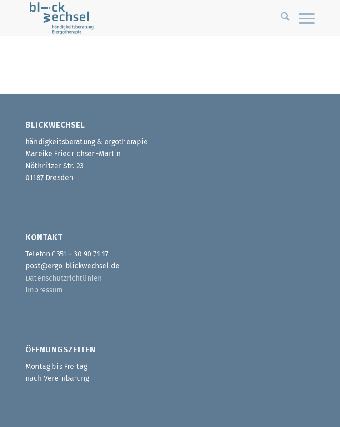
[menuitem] (281, 18)
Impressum (44, 290)
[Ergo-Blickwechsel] (141, 18)
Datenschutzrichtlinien (63, 278)
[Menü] (302, 18)
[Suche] (281, 18)
